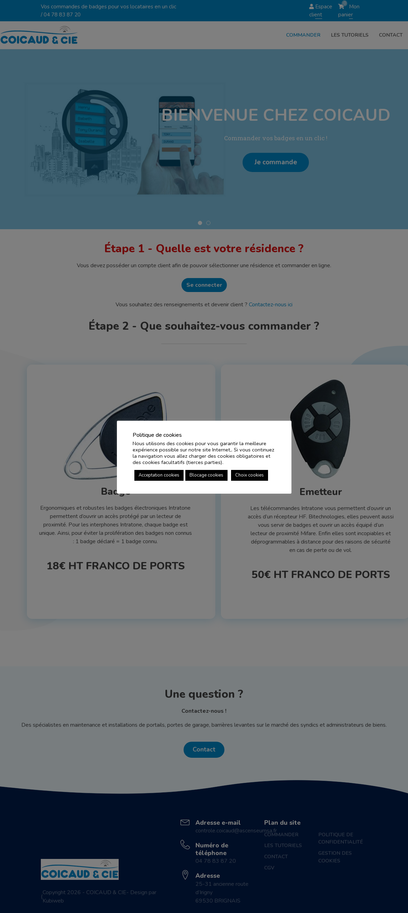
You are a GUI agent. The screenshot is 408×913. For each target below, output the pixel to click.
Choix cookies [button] (249, 475)
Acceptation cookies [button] (159, 475)
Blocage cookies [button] (206, 475)
